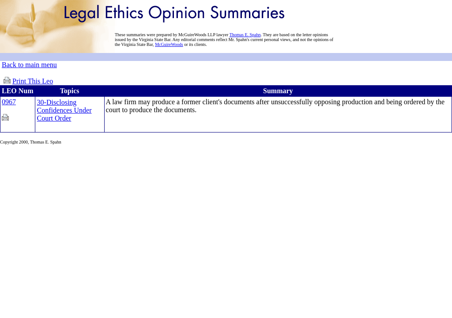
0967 (9, 102)
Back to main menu (29, 64)
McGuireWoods (169, 44)
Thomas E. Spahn (245, 34)
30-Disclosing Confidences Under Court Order (64, 110)
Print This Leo (32, 81)
